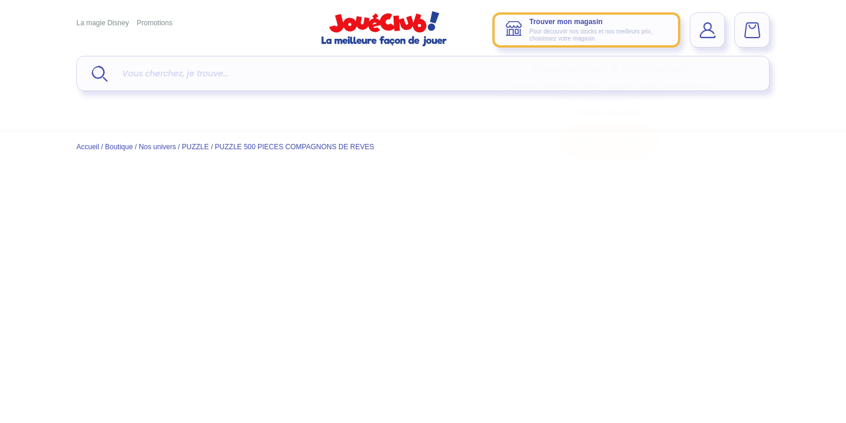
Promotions (155, 23)
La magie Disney (102, 23)
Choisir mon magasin (609, 140)
